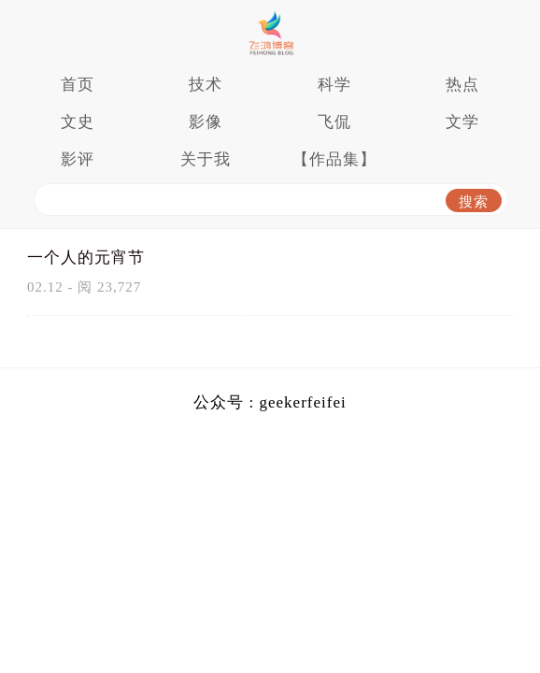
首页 (77, 84)
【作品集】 (334, 159)
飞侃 (334, 122)
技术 (205, 84)
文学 (462, 122)
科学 (334, 84)
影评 (77, 159)
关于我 (205, 159)
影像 (205, 122)
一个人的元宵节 (86, 257)
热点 (462, 84)
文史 (77, 122)
